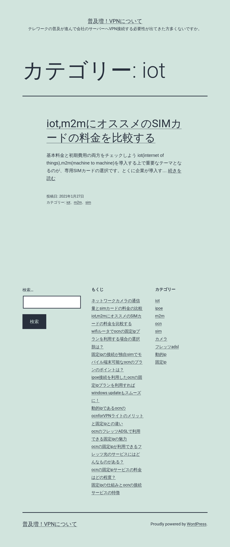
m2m (78, 202)
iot (68, 202)
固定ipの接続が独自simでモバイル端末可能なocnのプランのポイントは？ (117, 362)
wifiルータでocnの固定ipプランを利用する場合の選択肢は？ (115, 339)
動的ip (160, 354)
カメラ (161, 338)
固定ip (160, 362)
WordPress (196, 524)
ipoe (159, 308)
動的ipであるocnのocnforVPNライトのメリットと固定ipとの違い (117, 416)
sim (88, 202)
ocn (158, 323)
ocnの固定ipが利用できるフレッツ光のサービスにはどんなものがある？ (116, 454)
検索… (27, 289)
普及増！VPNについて (115, 21)
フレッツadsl (167, 346)
